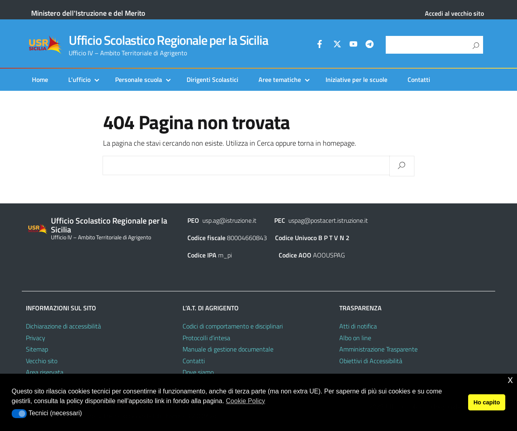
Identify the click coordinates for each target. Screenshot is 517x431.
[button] (19, 413)
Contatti (419, 79)
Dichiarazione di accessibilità (63, 326)
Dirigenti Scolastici (212, 79)
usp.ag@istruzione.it (229, 220)
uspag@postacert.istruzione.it (328, 220)
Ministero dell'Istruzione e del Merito (88, 13)
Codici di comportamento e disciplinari (233, 326)
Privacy (35, 338)
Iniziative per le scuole (356, 79)
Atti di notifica (358, 326)
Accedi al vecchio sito (454, 13)
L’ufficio (79, 79)
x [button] (510, 379)
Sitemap (37, 349)
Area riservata (44, 372)
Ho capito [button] (486, 402)
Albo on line (355, 338)
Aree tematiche (279, 79)
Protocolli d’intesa (206, 338)
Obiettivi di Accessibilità (370, 361)
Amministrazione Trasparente (378, 349)
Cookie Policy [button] (245, 401)
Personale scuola (138, 79)
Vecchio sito (41, 361)
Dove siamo (198, 372)
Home (40, 79)
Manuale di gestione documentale (228, 349)
